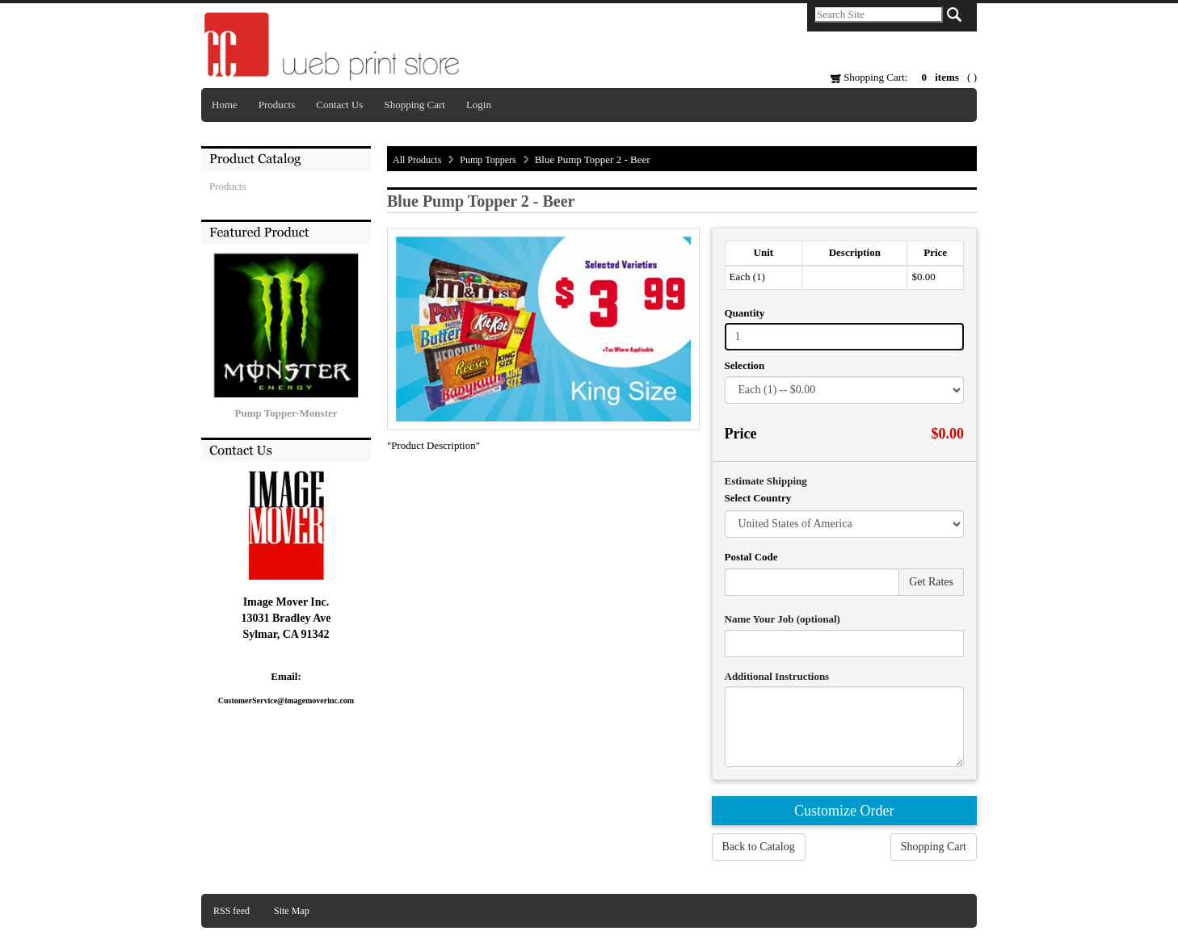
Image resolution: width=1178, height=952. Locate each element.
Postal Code (751, 557)
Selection (745, 365)
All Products (417, 160)
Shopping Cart (414, 105)
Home (225, 105)
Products (277, 105)
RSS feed (231, 910)
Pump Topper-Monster (286, 413)
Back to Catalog (758, 847)
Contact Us (339, 105)
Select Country (758, 498)
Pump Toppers (487, 160)
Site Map (291, 910)
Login (478, 105)
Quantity (745, 313)
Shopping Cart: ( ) (904, 77)
